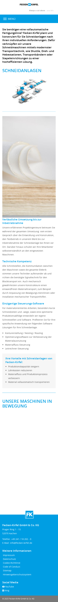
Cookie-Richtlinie (11, 562)
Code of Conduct (11, 566)
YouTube (8, 586)
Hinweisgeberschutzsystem (16, 574)
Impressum (8, 555)
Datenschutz (9, 559)
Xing (5, 590)
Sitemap (6, 570)
